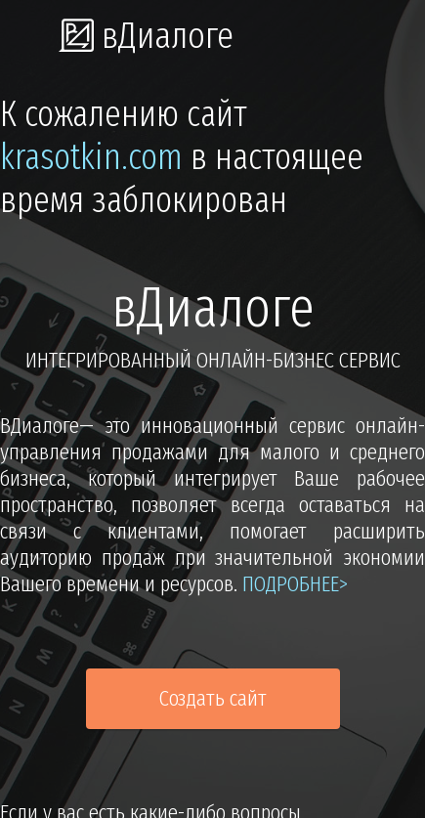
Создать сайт (213, 698)
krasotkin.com (91, 157)
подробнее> (295, 584)
